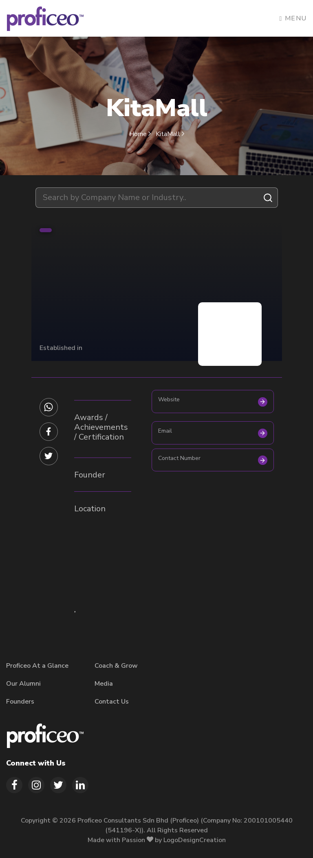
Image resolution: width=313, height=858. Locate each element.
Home (140, 134)
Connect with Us (36, 763)
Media (104, 683)
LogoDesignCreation (194, 840)
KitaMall (170, 134)
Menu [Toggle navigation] (293, 18)
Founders (20, 701)
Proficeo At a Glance (37, 665)
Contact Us (112, 701)
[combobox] (157, 197)
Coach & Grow (116, 665)
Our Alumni (23, 683)
